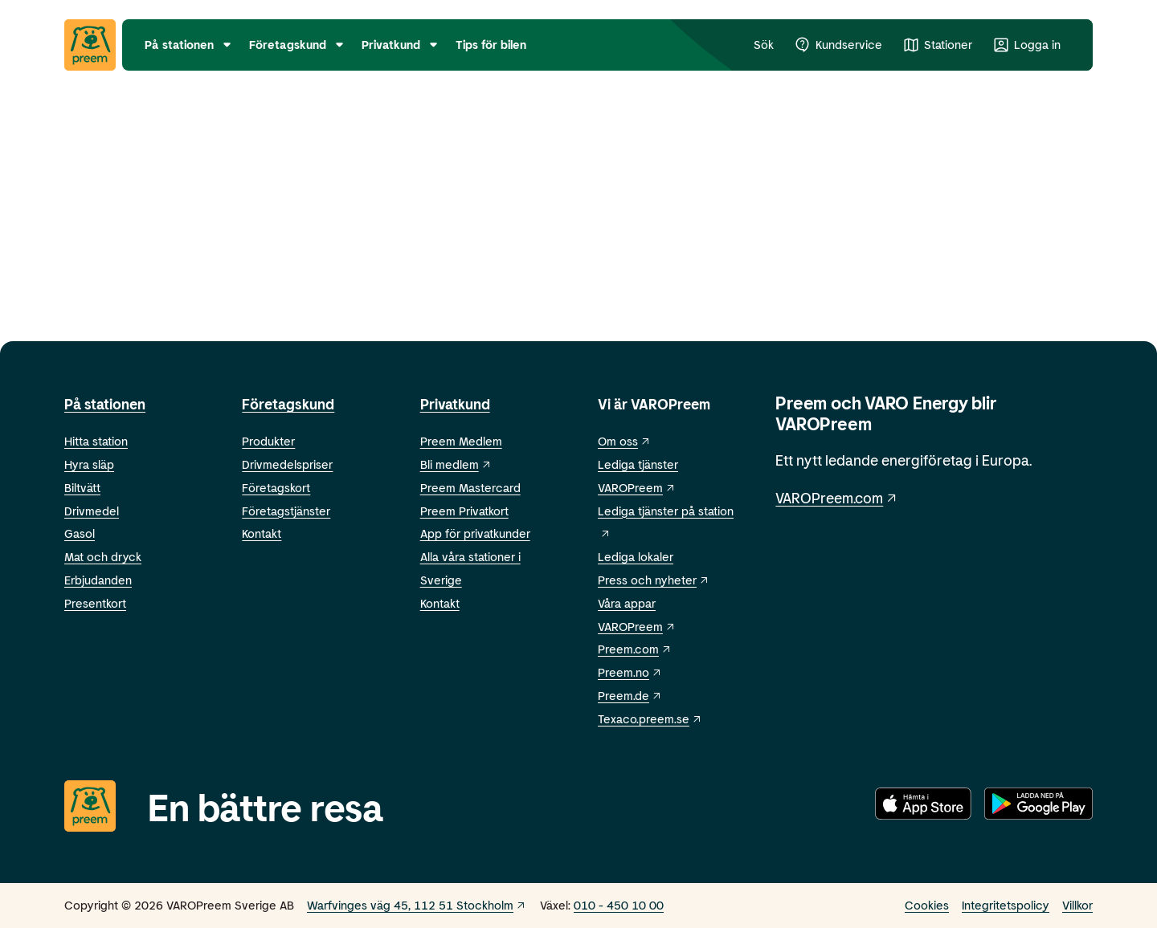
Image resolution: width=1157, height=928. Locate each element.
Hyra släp (89, 464)
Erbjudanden (98, 579)
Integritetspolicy (1005, 904)
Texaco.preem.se (650, 718)
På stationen (104, 404)
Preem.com (635, 648)
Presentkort (95, 603)
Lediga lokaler (635, 556)
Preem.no (630, 672)
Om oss (625, 440)
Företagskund (288, 404)
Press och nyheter (654, 579)
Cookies (927, 904)
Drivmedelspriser (287, 464)
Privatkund (455, 404)
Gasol (79, 533)
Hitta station (96, 440)
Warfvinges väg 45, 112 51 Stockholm (417, 904)
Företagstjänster (286, 510)
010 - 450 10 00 (619, 904)
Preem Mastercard (470, 487)
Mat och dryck (102, 556)
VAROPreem (637, 626)
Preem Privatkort (464, 510)
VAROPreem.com (837, 498)
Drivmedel (91, 510)
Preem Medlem (461, 440)
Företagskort (276, 487)
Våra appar (627, 603)
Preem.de (630, 695)
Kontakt (261, 533)
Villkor (1077, 904)
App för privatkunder (475, 533)
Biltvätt (82, 487)
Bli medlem (456, 464)
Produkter (268, 440)
